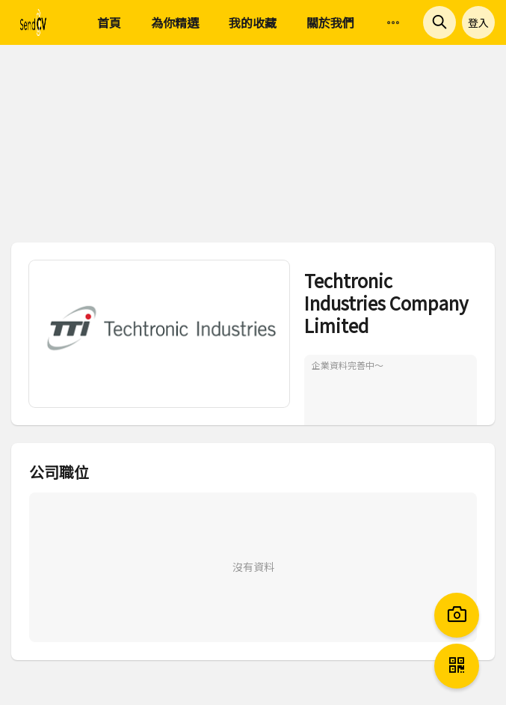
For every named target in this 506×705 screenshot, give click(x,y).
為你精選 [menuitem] (175, 22)
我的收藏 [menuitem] (253, 22)
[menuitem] (393, 23)
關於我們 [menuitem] (330, 22)
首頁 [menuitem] (109, 22)
